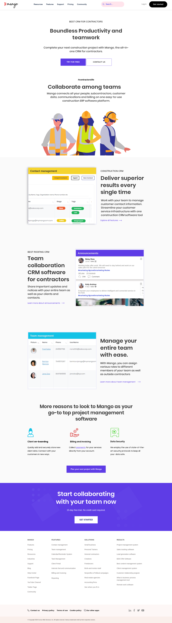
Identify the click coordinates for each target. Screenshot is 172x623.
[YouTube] (143, 610)
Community (31, 592)
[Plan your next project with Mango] (86, 469)
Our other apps (92, 610)
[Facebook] (134, 610)
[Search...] (112, 4)
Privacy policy (48, 610)
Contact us (35, 610)
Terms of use (62, 610)
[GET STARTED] (86, 519)
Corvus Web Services (44, 619)
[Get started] (158, 4)
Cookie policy (75, 610)
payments (81, 447)
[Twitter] (138, 610)
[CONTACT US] (99, 62)
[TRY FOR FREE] (73, 62)
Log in (144, 4)
